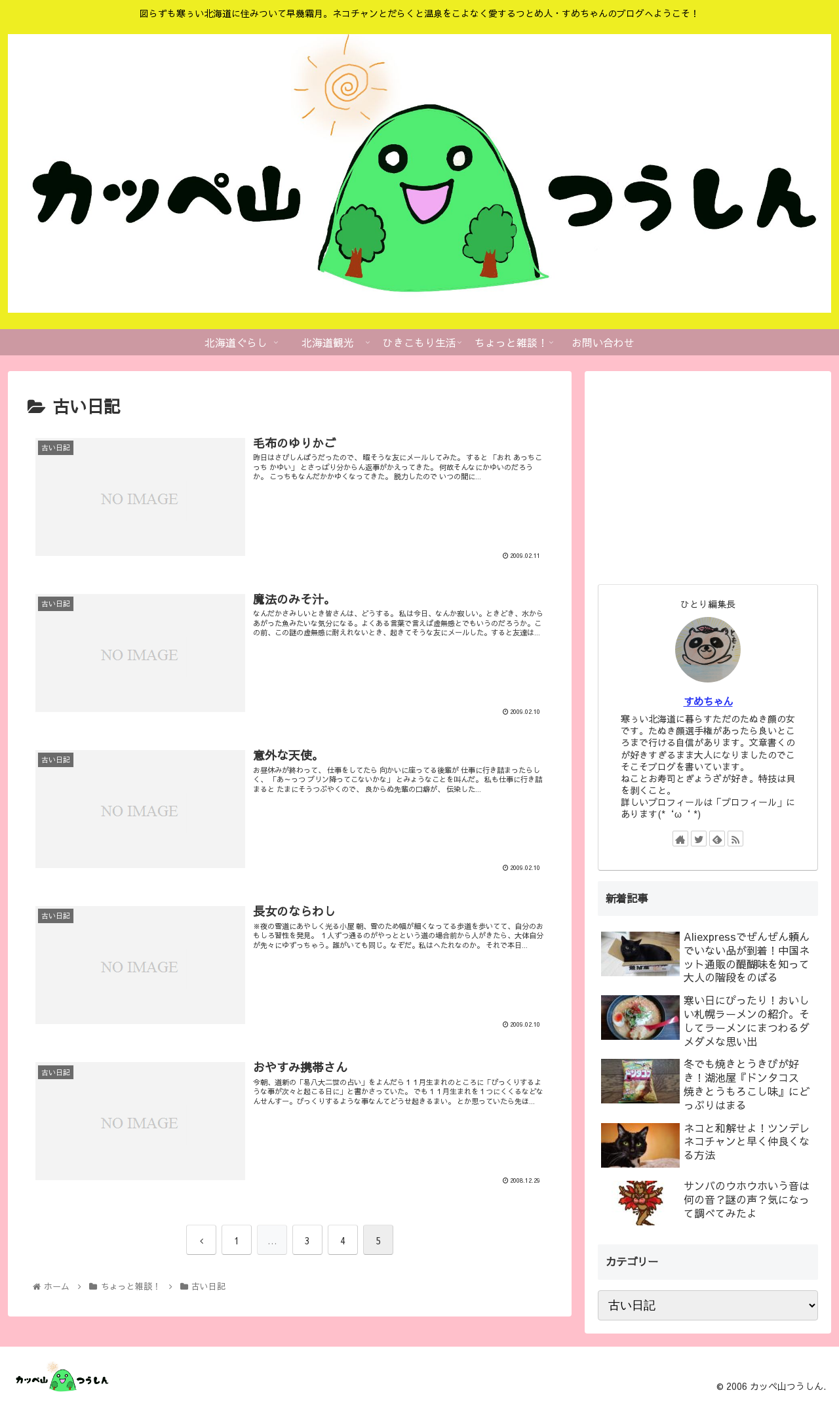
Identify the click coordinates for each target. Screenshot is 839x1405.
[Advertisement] (708, 476)
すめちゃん (708, 701)
